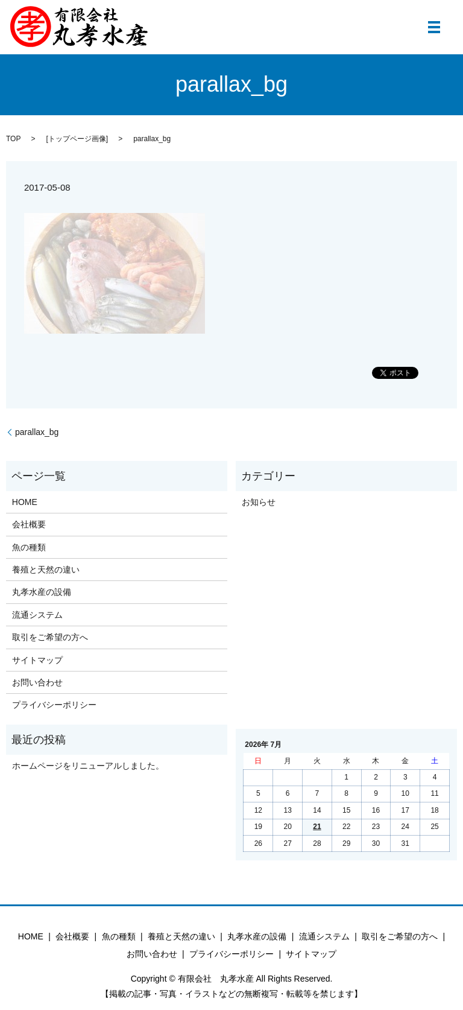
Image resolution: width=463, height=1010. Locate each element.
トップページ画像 (77, 139)
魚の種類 (29, 547)
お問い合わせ (37, 682)
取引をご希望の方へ (50, 637)
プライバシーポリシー (54, 705)
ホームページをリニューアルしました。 (88, 765)
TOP (13, 139)
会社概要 (29, 524)
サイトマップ (37, 660)
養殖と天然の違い (46, 569)
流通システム (37, 615)
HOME (24, 502)
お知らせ (259, 502)
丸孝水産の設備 (41, 592)
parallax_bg (36, 432)
